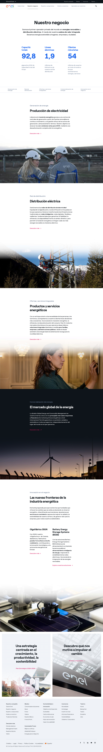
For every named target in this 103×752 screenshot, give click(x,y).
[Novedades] (70, 706)
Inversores (85, 1)
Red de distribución (28, 89)
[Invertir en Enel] (70, 711)
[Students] (88, 714)
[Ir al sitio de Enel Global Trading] (35, 432)
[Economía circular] (51, 717)
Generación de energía (12, 89)
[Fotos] (33, 711)
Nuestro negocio (33, 7)
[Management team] (14, 728)
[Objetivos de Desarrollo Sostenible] (51, 710)
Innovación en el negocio (86, 89)
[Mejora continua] (33, 728)
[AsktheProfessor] (33, 731)
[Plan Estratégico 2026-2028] (26, 669)
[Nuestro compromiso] (77, 661)
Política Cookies (28, 743)
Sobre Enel (21, 6)
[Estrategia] (70, 709)
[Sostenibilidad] (70, 717)
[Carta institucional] (51, 714)
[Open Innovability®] (51, 722)
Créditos (8, 743)
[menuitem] (80, 743)
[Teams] (88, 711)
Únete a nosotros (62, 6)
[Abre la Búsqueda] (96, 6)
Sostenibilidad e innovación (48, 705)
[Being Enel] (88, 709)
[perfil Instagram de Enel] (95, 743)
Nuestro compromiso (47, 6)
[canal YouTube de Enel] (91, 743)
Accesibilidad (39, 743)
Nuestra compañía (68, 1)
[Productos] (14, 709)
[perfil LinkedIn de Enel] (88, 743)
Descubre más (10, 723)
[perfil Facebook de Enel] (80, 743)
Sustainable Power (30, 726)
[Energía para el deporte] (33, 734)
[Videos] (33, 714)
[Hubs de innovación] (51, 719)
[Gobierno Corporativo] (70, 719)
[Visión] (14, 734)
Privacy (20, 743)
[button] (11, 1)
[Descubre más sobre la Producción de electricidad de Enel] (35, 136)
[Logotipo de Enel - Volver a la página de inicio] (10, 6)
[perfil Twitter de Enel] (84, 743)
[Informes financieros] (70, 714)
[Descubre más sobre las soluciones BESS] (62, 568)
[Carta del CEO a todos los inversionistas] (33, 709)
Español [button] (48, 743)
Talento (93, 1)
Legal (14, 743)
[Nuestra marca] (33, 717)
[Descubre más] (35, 342)
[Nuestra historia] (14, 731)
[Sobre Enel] (14, 706)
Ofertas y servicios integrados (45, 89)
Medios (78, 1)
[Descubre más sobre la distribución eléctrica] (35, 231)
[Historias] (14, 717)
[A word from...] (33, 719)
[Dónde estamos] (14, 726)
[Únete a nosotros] (14, 714)
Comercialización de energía (67, 89)
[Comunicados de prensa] (33, 706)
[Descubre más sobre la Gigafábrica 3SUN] (35, 556)
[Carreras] (88, 706)
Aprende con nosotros (78, 6)
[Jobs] (88, 717)
